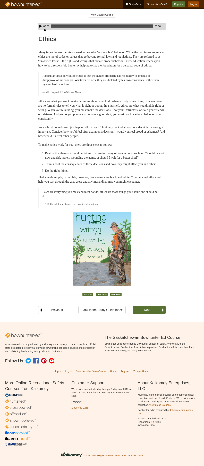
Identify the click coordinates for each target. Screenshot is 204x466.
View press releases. (160, 405)
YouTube (51, 360)
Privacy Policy (120, 455)
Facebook (36, 360)
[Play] (40, 26)
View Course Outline (102, 14)
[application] (102, 26)
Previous (57, 310)
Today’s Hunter (141, 371)
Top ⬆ (58, 371)
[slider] (97, 26)
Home (113, 371)
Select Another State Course (91, 371)
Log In (193, 4)
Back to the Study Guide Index (102, 310)
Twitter (28, 360)
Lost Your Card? (157, 4)
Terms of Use (137, 455)
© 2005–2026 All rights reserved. (98, 455)
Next (147, 310)
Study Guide (134, 4)
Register (178, 4)
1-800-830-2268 (79, 407)
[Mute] (153, 26)
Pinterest (44, 360)
